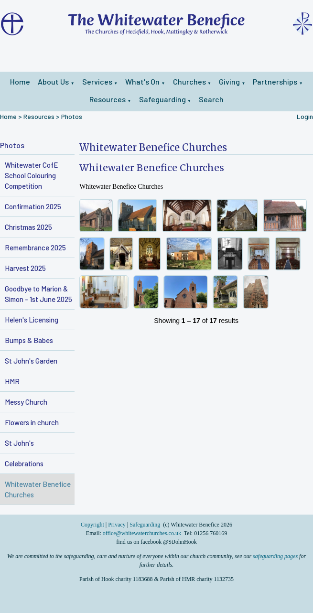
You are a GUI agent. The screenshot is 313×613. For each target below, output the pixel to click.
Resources (107, 99)
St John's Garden (31, 360)
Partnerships (275, 81)
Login (305, 116)
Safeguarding (162, 99)
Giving (229, 81)
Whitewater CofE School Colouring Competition (31, 175)
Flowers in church (32, 422)
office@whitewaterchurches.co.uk (142, 533)
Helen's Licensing (31, 319)
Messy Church (26, 402)
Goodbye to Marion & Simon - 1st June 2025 (38, 293)
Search (211, 99)
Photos (71, 116)
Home (20, 81)
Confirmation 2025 (33, 206)
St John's (19, 443)
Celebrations (24, 463)
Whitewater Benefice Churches (38, 489)
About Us (53, 81)
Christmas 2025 (28, 227)
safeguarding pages (275, 556)
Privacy (117, 524)
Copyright (93, 524)
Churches (189, 81)
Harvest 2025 (25, 268)
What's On (142, 81)
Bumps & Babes (29, 340)
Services (97, 81)
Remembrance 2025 (35, 247)
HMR (12, 381)
